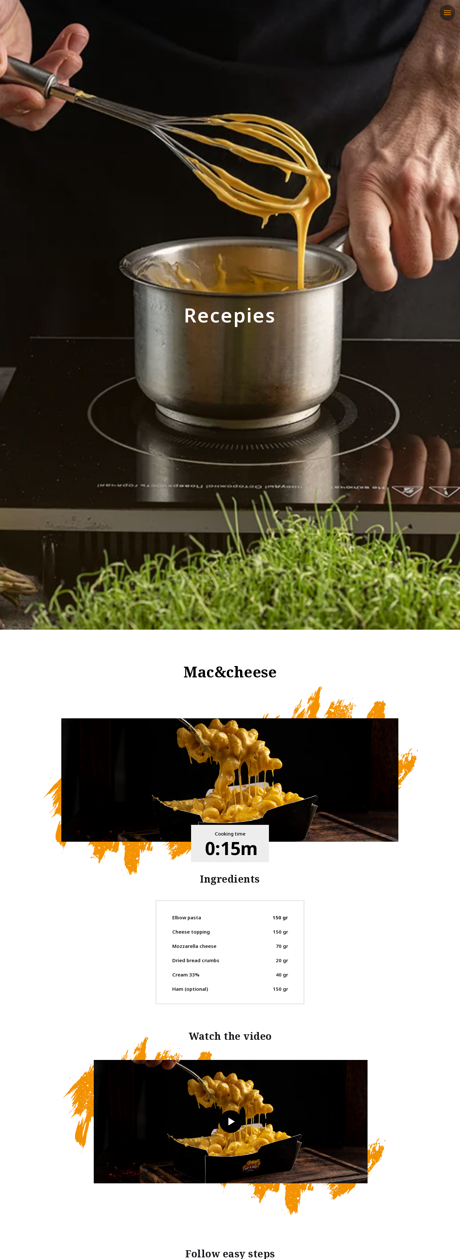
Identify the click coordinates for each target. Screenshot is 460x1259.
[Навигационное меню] (447, 12)
